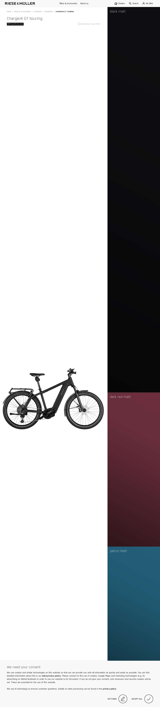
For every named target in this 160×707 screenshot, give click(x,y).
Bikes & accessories (68, 3)
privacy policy (109, 689)
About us (84, 3)
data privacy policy (51, 676)
